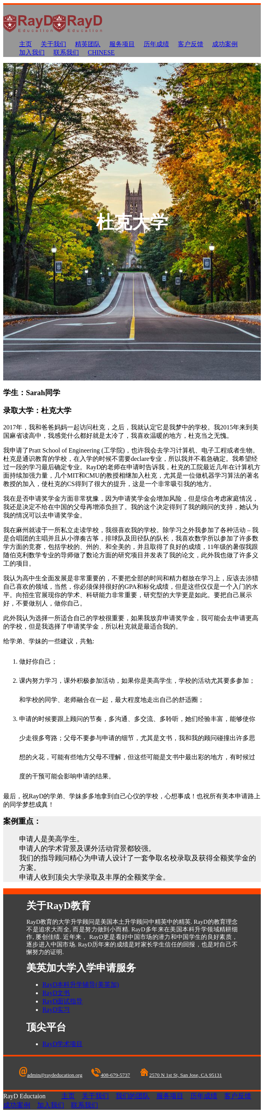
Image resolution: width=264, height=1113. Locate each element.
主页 (25, 44)
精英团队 (87, 44)
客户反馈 (190, 44)
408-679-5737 (110, 1075)
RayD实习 (56, 1009)
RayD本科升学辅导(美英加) (80, 984)
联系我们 (66, 52)
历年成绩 (156, 44)
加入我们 (32, 52)
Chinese (101, 52)
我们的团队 (133, 1096)
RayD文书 (56, 993)
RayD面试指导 (62, 1001)
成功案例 (225, 44)
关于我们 (53, 44)
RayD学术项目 (62, 1043)
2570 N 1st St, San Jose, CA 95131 (180, 1075)
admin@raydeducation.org (50, 1075)
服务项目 (122, 44)
